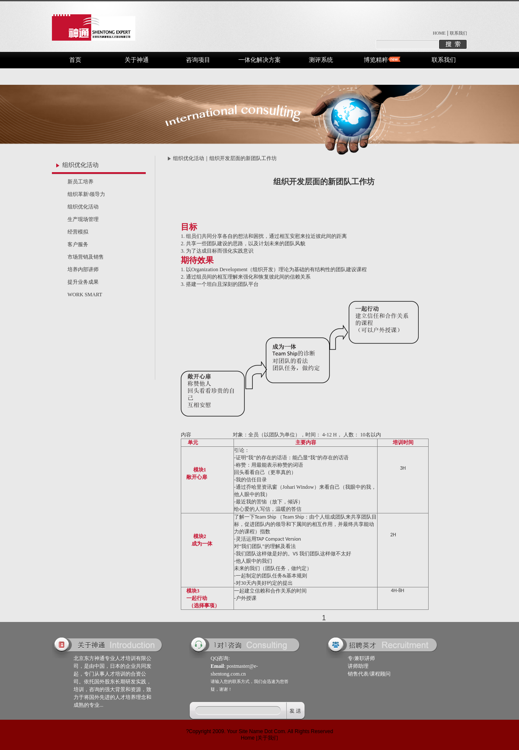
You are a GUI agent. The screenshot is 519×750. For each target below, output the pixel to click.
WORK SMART (84, 295)
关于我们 (267, 738)
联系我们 (458, 33)
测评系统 (321, 60)
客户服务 (77, 244)
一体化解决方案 (259, 60)
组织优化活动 (83, 207)
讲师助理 (358, 666)
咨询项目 (198, 60)
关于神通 (137, 60)
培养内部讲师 (83, 269)
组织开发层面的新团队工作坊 (243, 158)
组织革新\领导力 (86, 194)
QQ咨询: (220, 658)
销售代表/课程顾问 (369, 674)
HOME (439, 33)
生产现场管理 (83, 219)
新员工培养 (80, 182)
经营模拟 (77, 232)
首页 (75, 60)
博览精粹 (376, 60)
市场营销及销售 (85, 257)
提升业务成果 (83, 282)
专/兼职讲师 (361, 658)
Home (248, 738)
